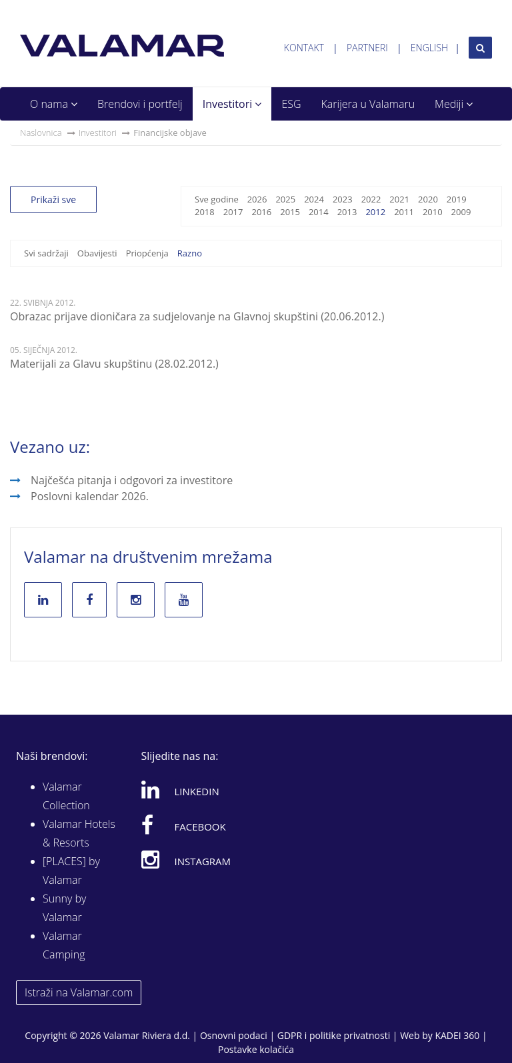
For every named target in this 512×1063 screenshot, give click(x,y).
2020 (428, 199)
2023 (343, 199)
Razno (189, 253)
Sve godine (217, 199)
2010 (433, 212)
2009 (461, 212)
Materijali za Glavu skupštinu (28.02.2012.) (114, 363)
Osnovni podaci (233, 1035)
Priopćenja (147, 253)
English (429, 47)
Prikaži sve (53, 199)
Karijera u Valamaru (368, 104)
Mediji (454, 104)
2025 (285, 199)
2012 (375, 212)
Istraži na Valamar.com (79, 992)
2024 (314, 199)
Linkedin (180, 789)
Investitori (232, 104)
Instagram (186, 859)
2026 (257, 199)
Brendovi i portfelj (140, 104)
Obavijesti (97, 253)
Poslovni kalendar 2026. (90, 496)
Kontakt (304, 47)
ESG (291, 104)
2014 (319, 212)
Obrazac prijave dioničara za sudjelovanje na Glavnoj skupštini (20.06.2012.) (197, 316)
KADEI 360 (457, 1035)
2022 (371, 199)
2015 (290, 212)
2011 (404, 212)
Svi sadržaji (46, 253)
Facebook (183, 825)
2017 (233, 212)
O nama (53, 104)
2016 (261, 212)
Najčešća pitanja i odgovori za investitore (132, 480)
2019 (457, 199)
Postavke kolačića (256, 1049)
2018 (205, 212)
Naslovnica (41, 133)
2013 (347, 212)
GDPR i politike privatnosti (333, 1035)
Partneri (367, 47)
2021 (399, 199)
